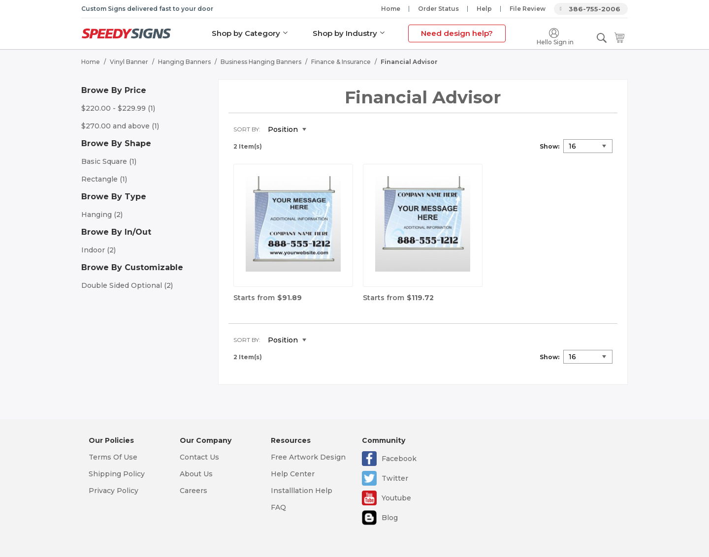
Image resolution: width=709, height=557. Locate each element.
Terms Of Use (113, 457)
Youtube (396, 498)
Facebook (399, 458)
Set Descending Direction (321, 130)
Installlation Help (301, 490)
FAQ (278, 507)
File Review (528, 8)
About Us (196, 473)
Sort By (246, 129)
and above (120, 126)
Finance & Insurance (341, 61)
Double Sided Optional (127, 285)
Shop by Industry (345, 33)
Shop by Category (246, 33)
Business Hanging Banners (261, 61)
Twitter (395, 478)
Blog (390, 517)
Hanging (102, 214)
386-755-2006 (594, 9)
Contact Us (199, 457)
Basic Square (108, 161)
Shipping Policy (117, 473)
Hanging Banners (184, 61)
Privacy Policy (113, 490)
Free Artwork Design (308, 457)
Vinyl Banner (129, 61)
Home (390, 8)
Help (484, 8)
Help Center (293, 473)
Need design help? (457, 33)
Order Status (438, 8)
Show (549, 146)
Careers (193, 490)
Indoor (98, 250)
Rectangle (104, 179)
